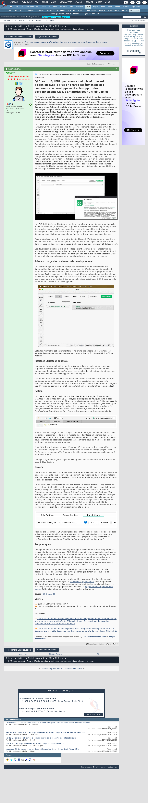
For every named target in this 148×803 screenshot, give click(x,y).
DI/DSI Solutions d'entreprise (26, 7)
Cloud (43, 7)
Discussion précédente (51, 669)
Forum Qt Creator (73, 14)
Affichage (111, 64)
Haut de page (112, 767)
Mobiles (126, 7)
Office (117, 7)
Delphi (22, 10)
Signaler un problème (47, 36)
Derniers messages (9, 20)
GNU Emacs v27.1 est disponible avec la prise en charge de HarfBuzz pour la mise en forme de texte (48, 723)
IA (49, 7)
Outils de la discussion (95, 64)
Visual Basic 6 (113, 10)
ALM (55, 7)
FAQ (37, 2)
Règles (52, 20)
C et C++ (21, 26)
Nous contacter (86, 767)
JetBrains (40, 10)
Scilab (80, 10)
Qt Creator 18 (49, 594)
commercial (75, 582)
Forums (14, 2)
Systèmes (136, 7)
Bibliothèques (34, 26)
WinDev (101, 10)
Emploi (78, 2)
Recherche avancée (139, 20)
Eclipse (31, 10)
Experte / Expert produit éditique (36, 709)
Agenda (38, 20)
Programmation (99, 7)
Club (107, 2)
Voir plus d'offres (93, 714)
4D (16, 10)
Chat (53, 2)
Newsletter (65, 2)
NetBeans (61, 10)
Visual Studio (90, 10)
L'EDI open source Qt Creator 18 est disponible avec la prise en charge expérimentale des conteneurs (66, 42)
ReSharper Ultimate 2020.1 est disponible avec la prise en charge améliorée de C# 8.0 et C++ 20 (46, 732)
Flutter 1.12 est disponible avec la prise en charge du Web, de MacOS (35, 743)
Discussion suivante (73, 669)
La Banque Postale (34, 711)
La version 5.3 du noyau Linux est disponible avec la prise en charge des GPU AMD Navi (43, 749)
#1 (117, 69)
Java (71, 7)
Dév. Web (80, 7)
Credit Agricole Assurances (40, 701)
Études (89, 2)
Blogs (44, 2)
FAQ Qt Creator (89, 14)
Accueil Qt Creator (56, 14)
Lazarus (124, 10)
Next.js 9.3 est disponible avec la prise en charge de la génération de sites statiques (41, 738)
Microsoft (63, 7)
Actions (21, 20)
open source (88, 582)
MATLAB (71, 10)
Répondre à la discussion (18, 36)
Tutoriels (26, 2)
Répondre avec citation (95, 644)
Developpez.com (99, 767)
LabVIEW (50, 10)
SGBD (110, 7)
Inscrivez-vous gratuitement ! (55, 17)
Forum (11, 26)
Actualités (22, 654)
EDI (88, 7)
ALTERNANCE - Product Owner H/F (37, 698)
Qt (98, 14)
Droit (99, 2)
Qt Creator (134, 10)
